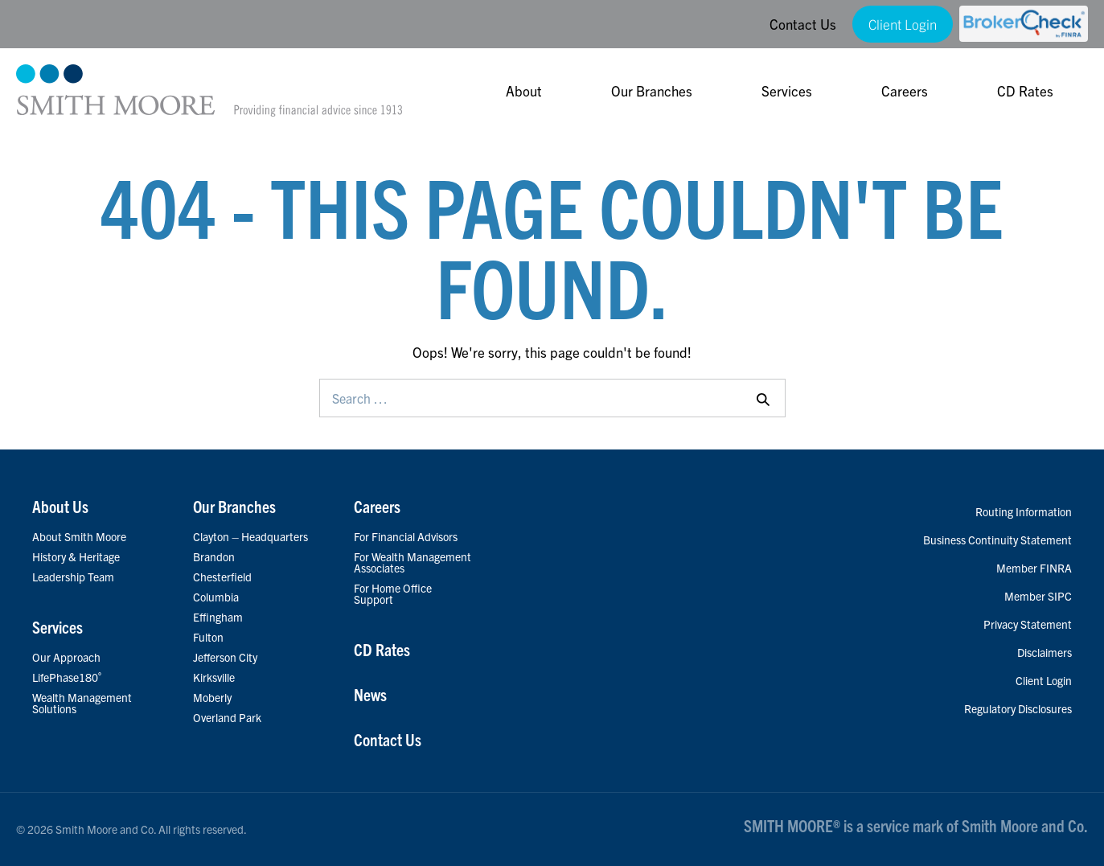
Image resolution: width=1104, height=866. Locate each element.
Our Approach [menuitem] (66, 657)
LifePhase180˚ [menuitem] (67, 677)
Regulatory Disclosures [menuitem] (1018, 708)
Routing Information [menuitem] (1023, 511)
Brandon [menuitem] (214, 556)
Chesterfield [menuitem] (222, 576)
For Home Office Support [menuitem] (393, 593)
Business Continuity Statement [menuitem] (997, 539)
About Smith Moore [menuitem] (79, 536)
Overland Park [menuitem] (227, 717)
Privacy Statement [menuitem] (1027, 624)
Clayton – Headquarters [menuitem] (250, 536)
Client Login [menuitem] (1044, 680)
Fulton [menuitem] (208, 637)
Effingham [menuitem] (218, 616)
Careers (904, 90)
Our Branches (651, 90)
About (524, 90)
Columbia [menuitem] (216, 596)
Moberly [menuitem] (212, 697)
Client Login (902, 23)
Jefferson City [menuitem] (225, 657)
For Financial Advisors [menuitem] (406, 536)
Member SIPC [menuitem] (1038, 596)
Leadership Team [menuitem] (73, 576)
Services (786, 90)
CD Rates (1025, 90)
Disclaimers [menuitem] (1044, 652)
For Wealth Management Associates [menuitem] (412, 562)
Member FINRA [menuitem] (1034, 567)
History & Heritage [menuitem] (76, 556)
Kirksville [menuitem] (214, 677)
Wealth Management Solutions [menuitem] (82, 703)
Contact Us (803, 23)
